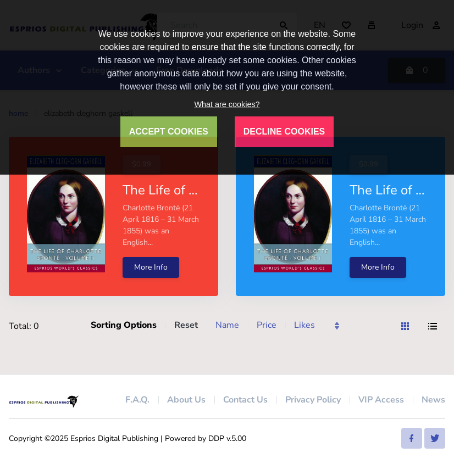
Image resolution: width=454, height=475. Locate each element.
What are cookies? (226, 104)
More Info (151, 267)
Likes (304, 325)
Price (266, 325)
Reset (186, 325)
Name (227, 325)
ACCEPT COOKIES (168, 131)
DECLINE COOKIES (284, 131)
